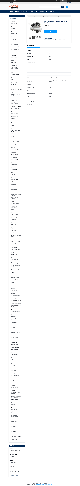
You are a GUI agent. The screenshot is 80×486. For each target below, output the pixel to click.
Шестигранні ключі (14, 409)
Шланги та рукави (14, 318)
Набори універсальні (14, 157)
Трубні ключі (13, 172)
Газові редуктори (14, 363)
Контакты (32, 11)
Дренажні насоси (14, 100)
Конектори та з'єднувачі (15, 314)
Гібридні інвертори (14, 354)
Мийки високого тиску (15, 46)
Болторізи (13, 209)
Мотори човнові (14, 335)
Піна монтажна (13, 388)
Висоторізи (13, 293)
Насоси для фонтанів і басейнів (15, 361)
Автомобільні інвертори (15, 367)
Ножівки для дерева (14, 179)
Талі (12, 359)
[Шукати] (62, 7)
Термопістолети (14, 290)
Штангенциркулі (14, 189)
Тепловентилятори (14, 98)
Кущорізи (12, 252)
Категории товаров (13, 18)
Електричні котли (14, 322)
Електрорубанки (14, 57)
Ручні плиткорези (14, 421)
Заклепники (13, 177)
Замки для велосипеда (15, 325)
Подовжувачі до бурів (15, 239)
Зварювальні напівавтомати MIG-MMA (16, 95)
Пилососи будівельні (14, 330)
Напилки (12, 182)
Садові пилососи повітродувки (14, 228)
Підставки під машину (15, 375)
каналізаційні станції (14, 383)
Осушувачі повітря (14, 329)
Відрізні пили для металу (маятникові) (15, 53)
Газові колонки (13, 368)
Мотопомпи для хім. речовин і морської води (16, 144)
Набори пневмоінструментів (16, 352)
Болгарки (12, 31)
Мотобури (13, 232)
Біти (12, 434)
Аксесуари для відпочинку (15, 279)
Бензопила (13, 28)
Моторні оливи (13, 385)
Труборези (13, 174)
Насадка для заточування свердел (15, 266)
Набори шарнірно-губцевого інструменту (16, 195)
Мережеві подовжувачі (15, 149)
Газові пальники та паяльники (16, 127)
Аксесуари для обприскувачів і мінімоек (16, 244)
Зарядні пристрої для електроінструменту (15, 70)
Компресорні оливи (14, 387)
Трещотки (12, 186)
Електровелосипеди (14, 349)
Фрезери (12, 60)
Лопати (12, 407)
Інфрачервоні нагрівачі (15, 74)
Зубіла (12, 433)
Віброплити (13, 145)
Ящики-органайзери (14, 159)
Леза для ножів (13, 224)
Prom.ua (45, 483)
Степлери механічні (14, 214)
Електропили (13, 55)
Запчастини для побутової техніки (15, 37)
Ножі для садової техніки (15, 241)
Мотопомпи (13, 21)
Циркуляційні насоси (14, 113)
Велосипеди (13, 111)
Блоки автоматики (14, 138)
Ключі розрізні (13, 404)
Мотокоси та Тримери (15, 49)
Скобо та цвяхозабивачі (15, 108)
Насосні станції (13, 51)
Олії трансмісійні (14, 339)
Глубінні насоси (14, 72)
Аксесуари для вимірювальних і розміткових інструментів (16, 120)
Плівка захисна (13, 419)
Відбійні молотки (14, 47)
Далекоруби (13, 118)
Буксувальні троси (14, 344)
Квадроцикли (13, 378)
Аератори (13, 291)
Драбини (12, 125)
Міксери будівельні (14, 44)
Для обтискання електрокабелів (14, 207)
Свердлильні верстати (15, 233)
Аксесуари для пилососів (15, 332)
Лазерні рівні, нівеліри (15, 116)
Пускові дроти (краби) (15, 347)
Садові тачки (13, 230)
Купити (50, 31)
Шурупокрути (13, 35)
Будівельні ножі (14, 181)
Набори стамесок (14, 212)
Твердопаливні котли (14, 259)
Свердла (12, 411)
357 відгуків (58, 0)
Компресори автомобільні (15, 257)
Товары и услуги (18, 11)
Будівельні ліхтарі (14, 298)
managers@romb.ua (14, 475)
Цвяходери (13, 226)
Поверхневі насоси (14, 87)
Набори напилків (14, 217)
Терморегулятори (14, 439)
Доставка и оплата (50, 11)
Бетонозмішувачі (14, 274)
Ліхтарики (12, 309)
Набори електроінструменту (16, 334)
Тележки (12, 272)
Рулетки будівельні (14, 187)
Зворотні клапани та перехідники (14, 320)
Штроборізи (13, 288)
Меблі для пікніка (14, 254)
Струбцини (13, 162)
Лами (12, 192)
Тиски (12, 222)
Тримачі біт (13, 402)
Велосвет (12, 324)
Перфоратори (13, 26)
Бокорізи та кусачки (14, 154)
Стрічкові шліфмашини (15, 42)
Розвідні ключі (13, 219)
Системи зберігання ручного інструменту (16, 413)
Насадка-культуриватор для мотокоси (16, 236)
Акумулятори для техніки (15, 249)
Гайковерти (13, 91)
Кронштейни (13, 373)
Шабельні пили (13, 92)
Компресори (38, 16)
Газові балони (13, 280)
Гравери (12, 282)
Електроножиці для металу (16, 106)
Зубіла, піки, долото (14, 418)
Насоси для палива (14, 382)
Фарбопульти (13, 62)
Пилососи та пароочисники (16, 300)
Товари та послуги (32, 16)
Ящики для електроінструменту (14, 103)
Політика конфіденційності (49, 484)
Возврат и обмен (40, 11)
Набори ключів (13, 184)
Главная (11, 11)
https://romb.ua (13, 473)
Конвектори (13, 79)
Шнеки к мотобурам (14, 238)
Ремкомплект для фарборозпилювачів (14, 416)
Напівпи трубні (13, 431)
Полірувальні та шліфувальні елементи (16, 270)
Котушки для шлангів (15, 357)
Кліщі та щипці (13, 152)
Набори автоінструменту (15, 295)
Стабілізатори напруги (15, 141)
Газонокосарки (13, 39)
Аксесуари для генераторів (16, 139)
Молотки (12, 201)
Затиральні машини (14, 399)
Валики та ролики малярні (15, 372)
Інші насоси (13, 327)
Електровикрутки (14, 284)
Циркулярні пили (14, 23)
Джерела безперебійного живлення (15, 131)
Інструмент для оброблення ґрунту (16, 437)
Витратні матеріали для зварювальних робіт (15, 263)
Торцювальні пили (14, 65)
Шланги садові (13, 147)
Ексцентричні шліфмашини (15, 97)
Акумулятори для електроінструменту (14, 68)
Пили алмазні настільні (15, 337)
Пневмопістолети (14, 342)
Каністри (12, 275)
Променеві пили (14, 191)
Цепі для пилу (13, 426)
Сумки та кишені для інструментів (14, 198)
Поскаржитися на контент (40, 484)
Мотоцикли (13, 390)
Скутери (12, 380)
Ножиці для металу (14, 164)
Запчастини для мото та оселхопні (15, 393)
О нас (27, 11)
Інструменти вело (14, 316)
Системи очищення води (15, 311)
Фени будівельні (14, 33)
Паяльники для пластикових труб (16, 286)
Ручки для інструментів (15, 277)
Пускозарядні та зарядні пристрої (15, 123)
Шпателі (12, 423)
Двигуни (12, 136)
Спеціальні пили (14, 169)
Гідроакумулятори (14, 86)
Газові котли (13, 365)
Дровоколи (13, 134)
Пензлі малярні (13, 370)
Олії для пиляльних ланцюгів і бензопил (16, 306)
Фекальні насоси (14, 84)
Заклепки (12, 424)
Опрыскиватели (14, 247)
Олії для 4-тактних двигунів (16, 303)
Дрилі (12, 41)
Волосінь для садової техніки (16, 245)
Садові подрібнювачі (15, 133)
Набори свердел (14, 167)
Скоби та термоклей (14, 429)
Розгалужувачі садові (15, 428)
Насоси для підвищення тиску (16, 89)
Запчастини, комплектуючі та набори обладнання (16, 397)
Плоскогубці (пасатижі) (15, 203)
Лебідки (12, 377)
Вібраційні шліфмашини (15, 82)
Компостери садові (14, 150)
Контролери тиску (14, 77)
